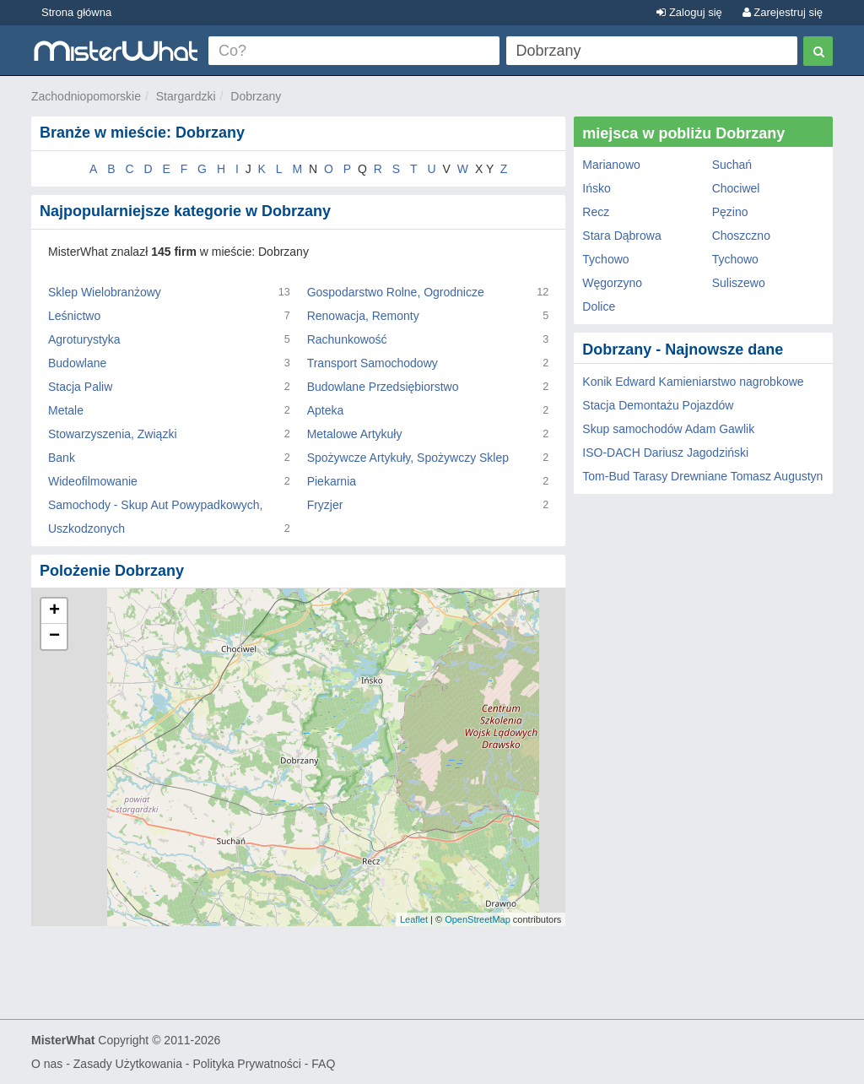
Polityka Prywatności (246, 1063)
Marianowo (611, 164)
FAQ (323, 1063)
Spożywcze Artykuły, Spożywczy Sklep (408, 457)
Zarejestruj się (782, 12)
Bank (61, 457)
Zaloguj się (688, 12)
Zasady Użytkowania (127, 1063)
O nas (46, 1063)
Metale (66, 410)
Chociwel (736, 188)
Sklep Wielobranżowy (104, 292)
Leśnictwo (74, 315)
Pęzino (730, 212)
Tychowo (605, 259)
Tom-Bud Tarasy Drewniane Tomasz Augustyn (702, 476)
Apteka (325, 410)
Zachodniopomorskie (86, 96)
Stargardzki (186, 96)
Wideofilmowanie (93, 481)
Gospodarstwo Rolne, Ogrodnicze (395, 292)
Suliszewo (738, 283)
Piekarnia (331, 481)
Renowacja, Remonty (363, 315)
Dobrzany (255, 96)
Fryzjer (325, 505)
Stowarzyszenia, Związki (112, 434)
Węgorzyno (612, 283)
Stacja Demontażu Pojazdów (657, 405)
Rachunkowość (347, 339)
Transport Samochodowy (372, 363)
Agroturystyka (84, 339)
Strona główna (76, 12)
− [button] (54, 636)
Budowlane (77, 363)
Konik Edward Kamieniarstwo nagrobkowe (692, 381)
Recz (595, 212)
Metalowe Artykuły (354, 434)
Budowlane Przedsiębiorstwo (383, 386)
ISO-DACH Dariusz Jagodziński (665, 452)
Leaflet (414, 919)
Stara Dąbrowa (621, 235)
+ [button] (54, 611)
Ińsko (596, 188)
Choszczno (741, 235)
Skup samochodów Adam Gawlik (668, 429)
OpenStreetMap (477, 919)
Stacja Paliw (80, 386)
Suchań (732, 164)
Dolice (598, 306)
